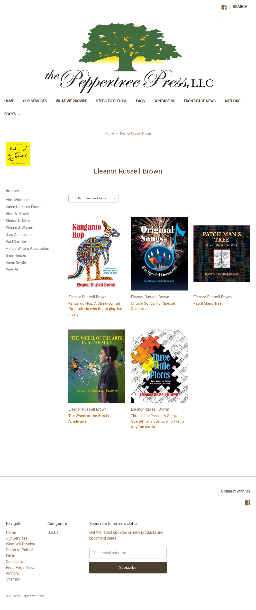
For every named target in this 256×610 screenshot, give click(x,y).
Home (9, 101)
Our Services (35, 101)
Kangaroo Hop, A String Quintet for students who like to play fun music (95, 309)
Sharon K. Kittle (18, 221)
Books (12, 114)
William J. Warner (19, 227)
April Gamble (16, 241)
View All (12, 269)
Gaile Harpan (16, 255)
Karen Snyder (16, 262)
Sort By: (77, 198)
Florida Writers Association (27, 248)
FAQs (140, 101)
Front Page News (200, 101)
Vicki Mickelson (18, 200)
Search (240, 6)
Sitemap (13, 579)
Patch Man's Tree (207, 303)
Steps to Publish (111, 101)
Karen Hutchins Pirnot (23, 207)
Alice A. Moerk (17, 214)
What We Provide (71, 101)
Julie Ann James (19, 234)
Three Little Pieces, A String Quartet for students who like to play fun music (157, 421)
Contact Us (164, 101)
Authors (232, 101)
